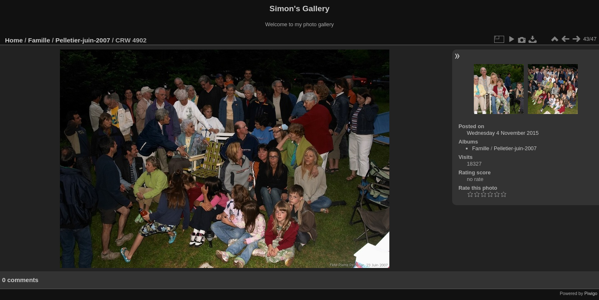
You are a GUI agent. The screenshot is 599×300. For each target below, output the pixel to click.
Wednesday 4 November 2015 (503, 133)
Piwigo (590, 293)
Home (14, 40)
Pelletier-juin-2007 (82, 40)
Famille (39, 40)
